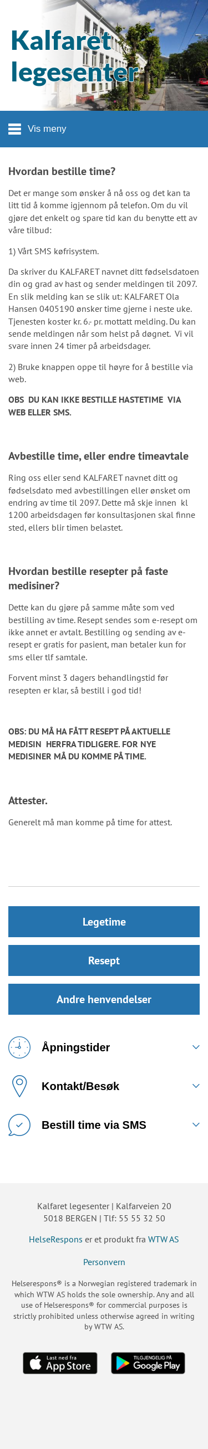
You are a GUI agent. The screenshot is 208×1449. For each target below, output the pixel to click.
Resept (104, 960)
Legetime (104, 921)
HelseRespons (56, 1239)
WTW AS (163, 1239)
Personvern (104, 1261)
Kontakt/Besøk (63, 1086)
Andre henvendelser (104, 999)
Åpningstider (59, 1047)
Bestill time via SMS (77, 1125)
